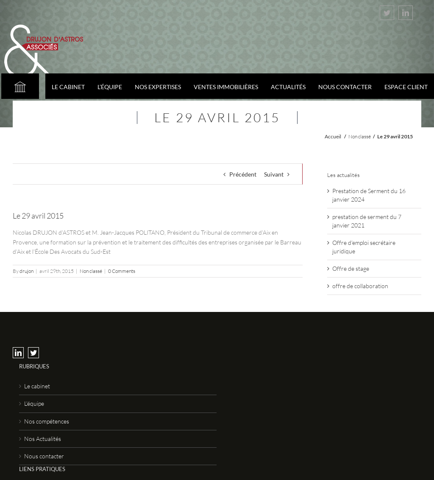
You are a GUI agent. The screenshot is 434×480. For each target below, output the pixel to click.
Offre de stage (350, 268)
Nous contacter (44, 456)
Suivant (274, 174)
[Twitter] (33, 352)
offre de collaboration (360, 285)
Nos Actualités (42, 438)
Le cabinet (37, 386)
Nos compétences (46, 421)
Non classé (359, 136)
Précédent (242, 174)
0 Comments (121, 271)
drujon (26, 271)
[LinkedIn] (18, 352)
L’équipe (34, 403)
